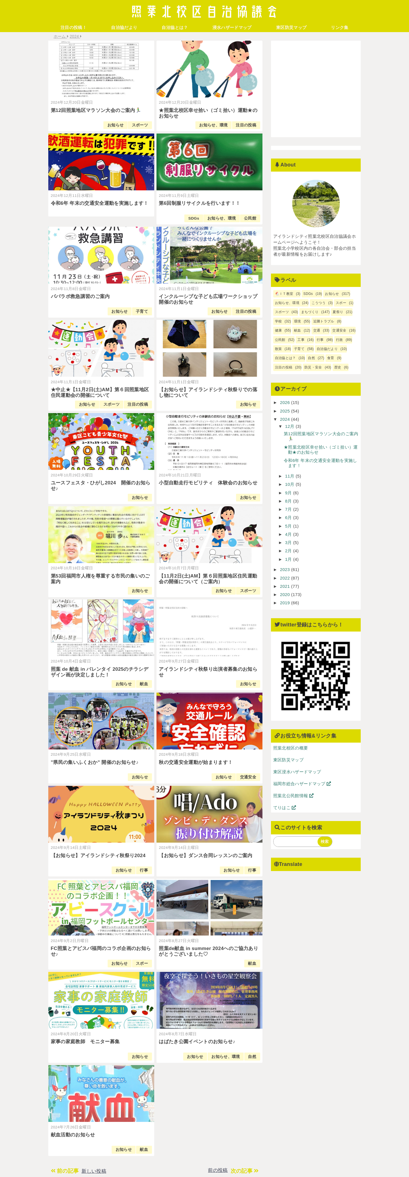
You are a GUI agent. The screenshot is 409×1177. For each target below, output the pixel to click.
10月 (290, 484)
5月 (289, 526)
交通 (316, 330)
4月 (289, 534)
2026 (285, 402)
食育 (330, 358)
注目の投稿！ (73, 27)
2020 (285, 594)
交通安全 (248, 777)
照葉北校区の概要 (290, 747)
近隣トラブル (323, 321)
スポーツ (140, 125)
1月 (289, 559)
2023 (285, 569)
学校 (278, 321)
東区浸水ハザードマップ (297, 771)
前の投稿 (218, 1170)
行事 (144, 870)
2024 (285, 419)
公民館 (250, 218)
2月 (289, 550)
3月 (289, 542)
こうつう (318, 303)
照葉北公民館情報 (293, 795)
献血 (144, 684)
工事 (300, 340)
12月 (290, 426)
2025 (285, 411)
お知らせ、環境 (213, 125)
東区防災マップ (291, 27)
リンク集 (339, 27)
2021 (285, 586)
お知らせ (115, 125)
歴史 (337, 367)
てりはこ (284, 807)
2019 (285, 602)
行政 (339, 340)
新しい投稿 (94, 1171)
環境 (297, 321)
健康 (278, 330)
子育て (142, 311)
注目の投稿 (246, 125)
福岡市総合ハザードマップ (302, 783)
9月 (289, 492)
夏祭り (338, 312)
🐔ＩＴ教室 (284, 294)
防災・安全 (313, 367)
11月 (290, 476)
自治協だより (124, 27)
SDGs (193, 218)
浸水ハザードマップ (232, 27)
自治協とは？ (175, 27)
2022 (285, 578)
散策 (278, 349)
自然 (252, 1057)
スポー (142, 963)
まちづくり (310, 312)
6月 (289, 517)
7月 (289, 509)
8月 (289, 501)
